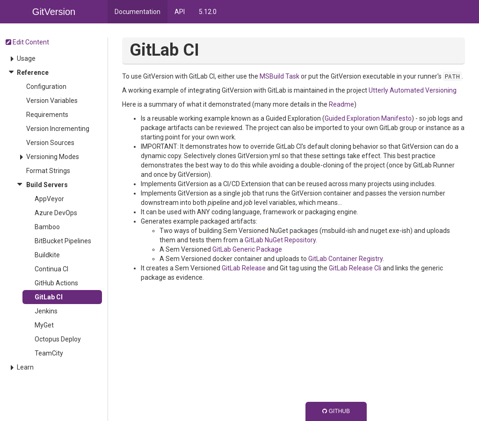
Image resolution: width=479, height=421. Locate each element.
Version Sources (50, 142)
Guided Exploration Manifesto (368, 118)
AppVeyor (49, 199)
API (179, 11)
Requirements (47, 114)
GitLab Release (244, 268)
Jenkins (46, 311)
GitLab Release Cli (355, 268)
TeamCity (49, 353)
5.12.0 (208, 11)
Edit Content (27, 42)
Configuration (46, 86)
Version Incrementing (57, 128)
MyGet (44, 325)
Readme (341, 104)
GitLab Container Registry (345, 258)
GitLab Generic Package (247, 249)
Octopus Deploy (58, 339)
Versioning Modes (52, 156)
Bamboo (47, 227)
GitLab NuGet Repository (280, 240)
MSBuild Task (279, 76)
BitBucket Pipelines (63, 241)
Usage (26, 58)
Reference (33, 72)
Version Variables (52, 100)
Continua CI (51, 269)
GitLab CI (49, 297)
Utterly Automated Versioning (413, 90)
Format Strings (48, 170)
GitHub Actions (56, 283)
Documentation (137, 11)
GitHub (336, 411)
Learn (25, 367)
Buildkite (47, 255)
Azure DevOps (56, 213)
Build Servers (47, 185)
